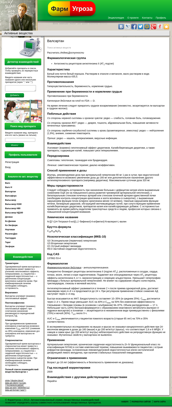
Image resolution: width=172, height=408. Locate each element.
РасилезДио (11, 235)
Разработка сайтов (141, 403)
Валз (7, 184)
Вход (8, 168)
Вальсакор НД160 (14, 214)
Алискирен (11, 321)
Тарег (8, 243)
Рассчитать (65, 52)
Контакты (147, 17)
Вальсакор (10, 201)
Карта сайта (160, 403)
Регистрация (12, 163)
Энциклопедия (116, 17)
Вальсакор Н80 (12, 209)
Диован (9, 218)
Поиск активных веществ (59, 48)
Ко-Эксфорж (11, 226)
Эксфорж (9, 247)
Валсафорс (11, 197)
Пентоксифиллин (14, 304)
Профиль (161, 17)
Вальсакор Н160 (13, 205)
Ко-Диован (10, 222)
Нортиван (10, 230)
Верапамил (11, 293)
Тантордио (10, 239)
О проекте (133, 17)
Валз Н (8, 188)
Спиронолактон (13, 341)
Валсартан (10, 192)
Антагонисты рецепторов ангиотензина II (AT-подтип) (84, 63)
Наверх (124, 403)
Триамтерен (11, 264)
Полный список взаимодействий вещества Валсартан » (21, 371)
